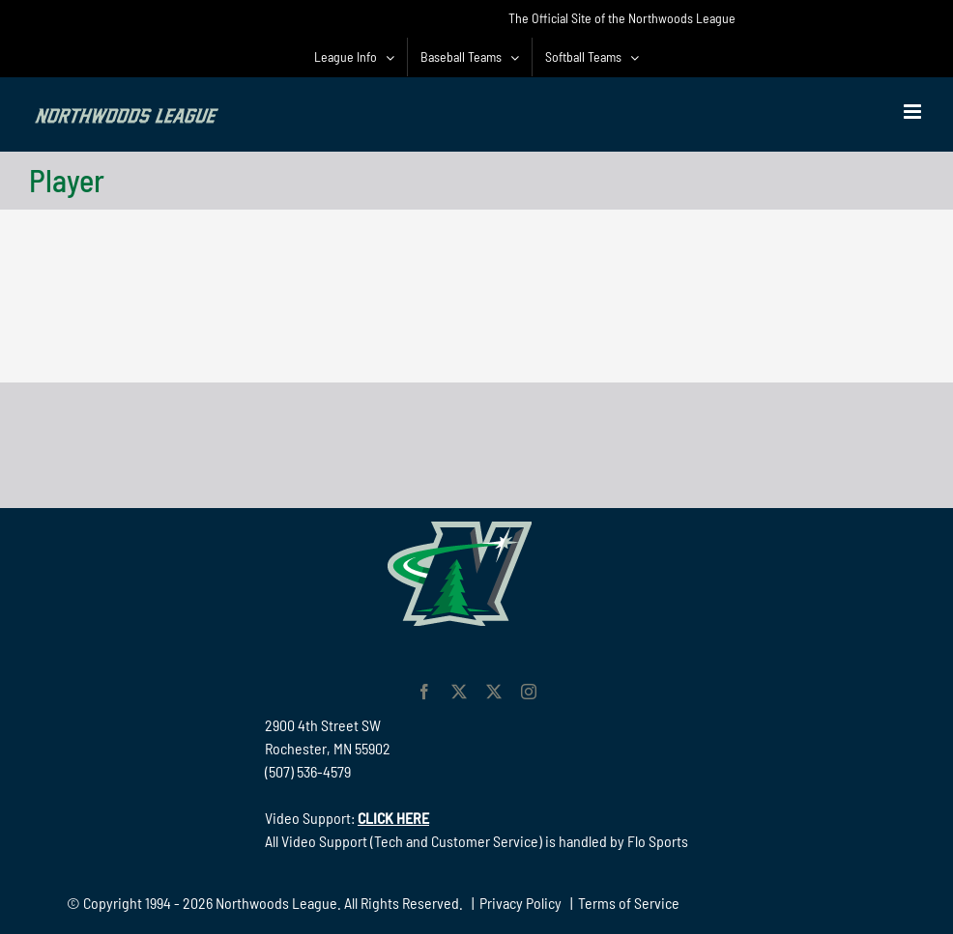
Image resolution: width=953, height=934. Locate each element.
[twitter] (459, 691)
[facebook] (424, 691)
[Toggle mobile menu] (914, 111)
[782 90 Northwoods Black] (476, 409)
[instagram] (528, 691)
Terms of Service (628, 902)
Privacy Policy (520, 902)
